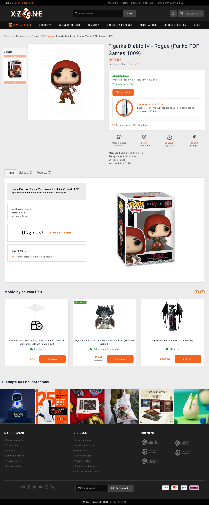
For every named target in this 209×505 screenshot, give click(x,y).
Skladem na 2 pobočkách (107, 349)
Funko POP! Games (126, 156)
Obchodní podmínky (84, 466)
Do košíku (123, 92)
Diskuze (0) (25, 172)
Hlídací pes (140, 125)
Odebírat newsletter (120, 488)
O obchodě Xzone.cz (84, 445)
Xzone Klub (149, 3)
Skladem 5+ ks (120, 75)
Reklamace (79, 450)
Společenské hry (175, 25)
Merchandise (148, 25)
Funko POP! (139, 153)
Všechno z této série (60, 233)
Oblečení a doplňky (119, 25)
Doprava (135, 3)
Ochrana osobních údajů (86, 471)
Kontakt (112, 3)
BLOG (197, 25)
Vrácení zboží (12, 461)
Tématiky (93, 25)
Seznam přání (121, 125)
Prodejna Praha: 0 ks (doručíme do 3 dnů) (135, 79)
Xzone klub (11, 445)
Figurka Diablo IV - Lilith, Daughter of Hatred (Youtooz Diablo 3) (104, 342)
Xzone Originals (69, 25)
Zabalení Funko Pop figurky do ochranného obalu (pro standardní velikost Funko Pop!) (37, 342)
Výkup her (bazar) (83, 456)
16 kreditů (133, 64)
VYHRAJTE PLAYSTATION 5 (151, 104)
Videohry (45, 25)
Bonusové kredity (14, 456)
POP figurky (47, 257)
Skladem (38, 349)
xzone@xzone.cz (19, 3)
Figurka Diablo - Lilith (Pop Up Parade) (172, 340)
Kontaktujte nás (82, 440)
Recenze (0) (43, 172)
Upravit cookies (13, 466)
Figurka (128, 153)
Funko (122, 160)
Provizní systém (82, 461)
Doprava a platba (14, 440)
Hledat (130, 13)
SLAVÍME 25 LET (20, 25)
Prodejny (123, 3)
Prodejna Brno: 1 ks (123, 84)
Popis (10, 173)
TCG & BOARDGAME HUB (171, 3)
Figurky (35, 257)
